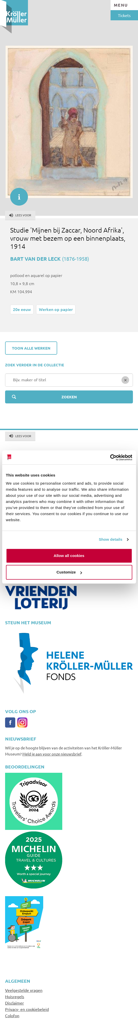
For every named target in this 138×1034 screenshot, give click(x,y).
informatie (16, 194)
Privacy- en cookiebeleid (27, 1009)
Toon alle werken (31, 348)
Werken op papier (56, 309)
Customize (69, 572)
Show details (110, 539)
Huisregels (14, 996)
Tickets (124, 15)
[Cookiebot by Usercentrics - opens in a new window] (110, 457)
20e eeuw (22, 309)
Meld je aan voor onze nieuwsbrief (51, 753)
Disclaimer (14, 1002)
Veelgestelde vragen (23, 990)
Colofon (12, 1015)
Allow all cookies (69, 555)
